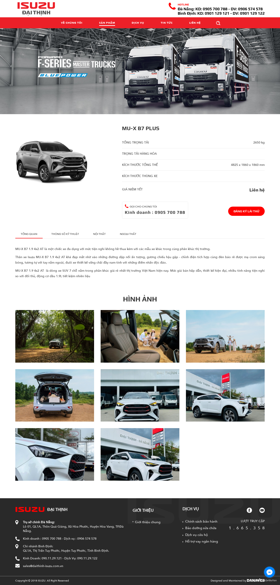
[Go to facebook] (269, 572)
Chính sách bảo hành (201, 521)
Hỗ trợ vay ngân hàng (201, 541)
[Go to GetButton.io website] (269, 580)
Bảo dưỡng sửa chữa (200, 528)
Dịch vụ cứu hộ (196, 535)
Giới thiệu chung (147, 522)
